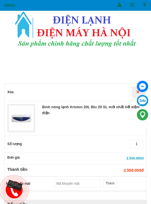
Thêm (110, 183)
